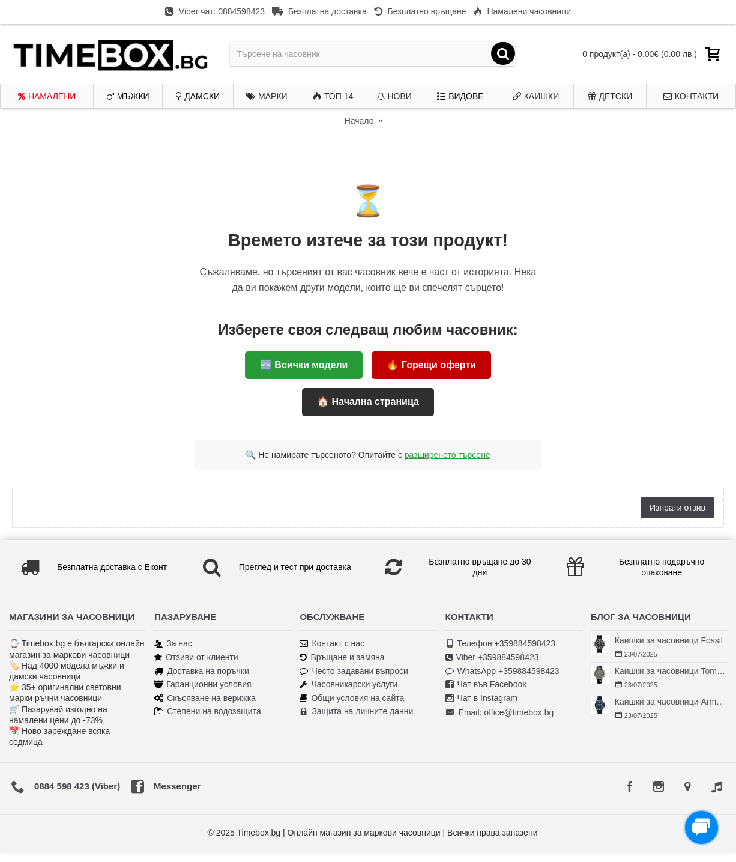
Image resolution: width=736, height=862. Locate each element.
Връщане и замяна (342, 657)
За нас (173, 644)
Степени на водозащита (207, 711)
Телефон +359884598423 (500, 644)
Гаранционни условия (202, 684)
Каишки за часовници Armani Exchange (671, 701)
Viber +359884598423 (492, 657)
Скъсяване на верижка (205, 698)
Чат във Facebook (486, 684)
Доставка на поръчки (201, 671)
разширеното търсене (447, 455)
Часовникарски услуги (348, 684)
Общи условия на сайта (352, 698)
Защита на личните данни (356, 711)
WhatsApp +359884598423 (502, 671)
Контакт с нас (332, 644)
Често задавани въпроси (354, 671)
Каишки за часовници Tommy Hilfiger (671, 671)
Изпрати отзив (677, 507)
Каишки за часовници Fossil (669, 640)
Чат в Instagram (481, 698)
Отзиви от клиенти (196, 657)
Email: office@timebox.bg (499, 713)
